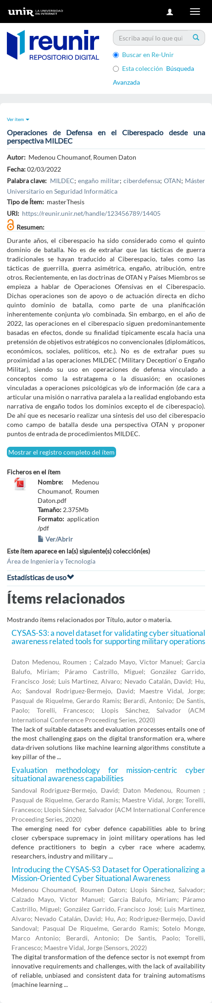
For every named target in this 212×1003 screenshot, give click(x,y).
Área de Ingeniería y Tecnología (51, 561)
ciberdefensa (141, 180)
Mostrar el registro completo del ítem (61, 452)
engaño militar (99, 180)
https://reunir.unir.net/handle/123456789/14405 (91, 213)
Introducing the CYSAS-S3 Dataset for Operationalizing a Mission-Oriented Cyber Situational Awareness (108, 874)
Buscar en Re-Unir (143, 54)
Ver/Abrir (55, 539)
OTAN (172, 180)
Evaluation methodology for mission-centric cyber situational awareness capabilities (108, 774)
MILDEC (62, 180)
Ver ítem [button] (18, 119)
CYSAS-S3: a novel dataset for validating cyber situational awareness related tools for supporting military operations (108, 637)
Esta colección (138, 68)
